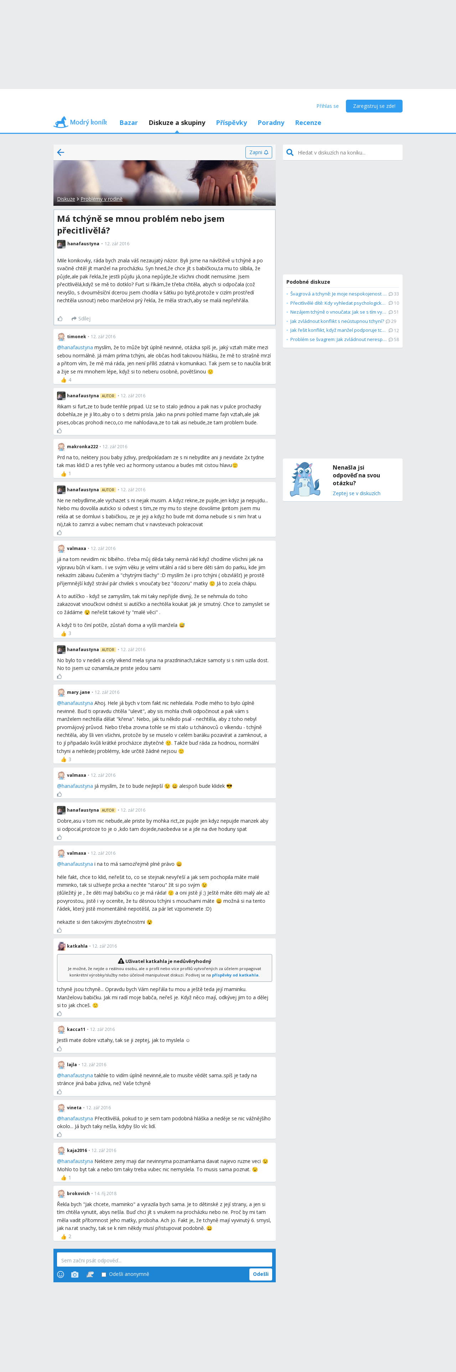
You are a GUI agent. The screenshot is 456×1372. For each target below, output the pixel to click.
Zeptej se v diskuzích (356, 494)
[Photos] (75, 1274)
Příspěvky (231, 122)
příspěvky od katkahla (235, 975)
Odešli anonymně (125, 1274)
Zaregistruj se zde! (374, 106)
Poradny (271, 122)
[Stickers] (90, 1274)
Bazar (128, 122)
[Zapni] (258, 152)
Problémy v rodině (102, 198)
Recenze (308, 122)
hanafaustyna (77, 347)
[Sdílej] (81, 319)
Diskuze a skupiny (177, 122)
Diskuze (66, 198)
